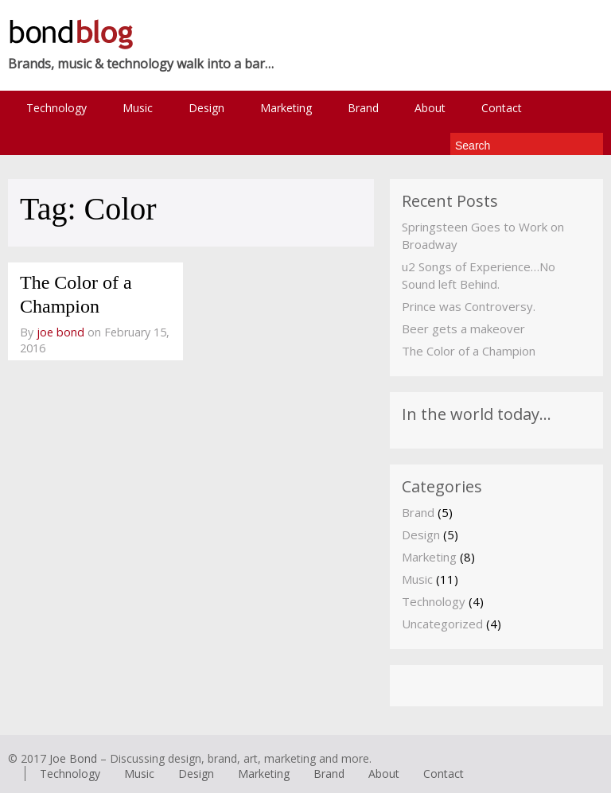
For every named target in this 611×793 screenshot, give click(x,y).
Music (138, 107)
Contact (501, 107)
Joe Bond (73, 758)
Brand (363, 107)
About (430, 107)
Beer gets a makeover (463, 328)
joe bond (60, 332)
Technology (56, 107)
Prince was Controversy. (468, 306)
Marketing (286, 107)
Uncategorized (442, 624)
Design (206, 107)
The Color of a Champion (468, 351)
